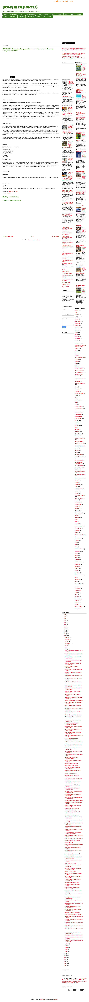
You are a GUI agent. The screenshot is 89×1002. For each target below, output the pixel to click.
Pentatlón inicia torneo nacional (71, 765)
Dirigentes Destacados (80, 383)
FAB (76, 402)
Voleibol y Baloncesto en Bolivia (79, 90)
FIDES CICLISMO (66, 282)
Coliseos (77, 366)
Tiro (76, 586)
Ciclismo (49, 16)
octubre (66, 641)
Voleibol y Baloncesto (31, 14)
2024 (65, 618)
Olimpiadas (21, 16)
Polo (76, 546)
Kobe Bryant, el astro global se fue (84, 230)
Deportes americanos (79, 226)
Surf (76, 577)
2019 (65, 628)
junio (66, 649)
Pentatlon (77, 540)
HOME (5, 14)
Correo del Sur (79, 981)
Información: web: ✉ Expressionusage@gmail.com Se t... (67, 242)
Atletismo (46, 14)
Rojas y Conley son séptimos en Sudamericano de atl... (72, 809)
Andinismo (77, 316)
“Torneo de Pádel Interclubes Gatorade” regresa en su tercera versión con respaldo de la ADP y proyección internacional (74, 50)
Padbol (76, 519)
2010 (65, 961)
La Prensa (82, 978)
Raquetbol (60, 14)
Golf (44, 16)
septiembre (67, 643)
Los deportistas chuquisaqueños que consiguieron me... (73, 910)
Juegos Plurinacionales (80, 471)
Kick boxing (77, 484)
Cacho (76, 355)
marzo (66, 947)
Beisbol (52, 14)
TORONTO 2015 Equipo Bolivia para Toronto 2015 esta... (73, 869)
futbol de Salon (78, 418)
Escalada (77, 391)
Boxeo (38, 16)
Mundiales (77, 508)
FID (76, 404)
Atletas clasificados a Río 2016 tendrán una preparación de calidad (67, 214)
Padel (76, 521)
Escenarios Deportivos (80, 393)
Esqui (76, 397)
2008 (65, 965)
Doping (76, 386)
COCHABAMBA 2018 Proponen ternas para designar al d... (73, 857)
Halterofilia (77, 431)
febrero (66, 949)
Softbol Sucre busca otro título (71, 763)
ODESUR (77, 517)
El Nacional (64, 982)
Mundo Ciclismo (65, 271)
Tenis (40, 14)
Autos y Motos (13, 16)
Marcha (76, 493)
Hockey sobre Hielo (79, 441)
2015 (65, 635)
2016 (65, 633)
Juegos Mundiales (79, 460)
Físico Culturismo (79, 406)
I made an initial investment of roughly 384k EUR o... (67, 228)
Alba (76, 312)
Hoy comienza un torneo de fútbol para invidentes (67, 203)
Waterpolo (77, 608)
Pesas (76, 542)
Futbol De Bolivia (80, 64)
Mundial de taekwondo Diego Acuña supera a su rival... (72, 907)
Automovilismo (78, 321)
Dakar (22, 14)
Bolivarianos (77, 343)
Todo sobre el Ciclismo (79, 265)
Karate (76, 480)
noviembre (67, 639)
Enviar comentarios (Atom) (34, 239)
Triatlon (76, 592)
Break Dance (78, 353)
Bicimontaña (77, 338)
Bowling (76, 348)
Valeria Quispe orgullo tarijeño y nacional (74, 935)
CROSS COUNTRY (79, 368)
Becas (76, 332)
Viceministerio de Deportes (78, 599)
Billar (76, 340)
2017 (65, 631)
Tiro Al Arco (77, 588)
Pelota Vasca (78, 538)
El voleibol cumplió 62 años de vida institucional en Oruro (71, 84)
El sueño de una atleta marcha (70, 159)
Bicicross (77, 336)
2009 (65, 963)
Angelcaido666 (65, 286)
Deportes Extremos (79, 372)
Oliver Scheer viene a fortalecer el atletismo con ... (72, 789)
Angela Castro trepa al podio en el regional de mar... (72, 812)
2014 (65, 953)
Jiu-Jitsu (77, 450)
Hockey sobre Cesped (80, 438)
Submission (77, 572)
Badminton (77, 323)
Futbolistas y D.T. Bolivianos (80, 133)
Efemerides (77, 389)
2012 (65, 957)
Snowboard (77, 566)
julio (66, 647)
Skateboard (77, 564)
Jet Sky (76, 448)
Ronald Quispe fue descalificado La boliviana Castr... (72, 897)
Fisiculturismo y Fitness (80, 408)
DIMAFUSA (77, 381)
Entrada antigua (55, 236)
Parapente (77, 530)
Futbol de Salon (30, 16)
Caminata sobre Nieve (80, 357)
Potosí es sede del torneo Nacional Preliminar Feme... (72, 768)
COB (76, 363)
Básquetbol (77, 330)
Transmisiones (78, 590)
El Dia (77, 982)
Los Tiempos (68, 981)
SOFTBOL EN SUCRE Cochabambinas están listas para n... (73, 792)
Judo (76, 452)
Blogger (56, 999)
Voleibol (76, 604)
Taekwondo (77, 579)
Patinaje (77, 532)
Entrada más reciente (8, 236)
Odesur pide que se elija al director (72, 840)
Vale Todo (77, 596)
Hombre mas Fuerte (79, 443)
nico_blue (42, 999)
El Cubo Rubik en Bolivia (70, 871)
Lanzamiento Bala (79, 488)
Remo (76, 555)
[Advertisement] (44, 30)
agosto (66, 645)
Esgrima (77, 395)
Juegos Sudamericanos (80, 474)
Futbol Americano (79, 412)
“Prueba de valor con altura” (71, 773)
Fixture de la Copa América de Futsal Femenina (84, 155)
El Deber (81, 979)
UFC (76, 594)
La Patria (68, 979)
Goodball (77, 429)
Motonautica (77, 506)
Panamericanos (78, 526)
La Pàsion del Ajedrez (67, 273)
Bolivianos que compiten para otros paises (80, 346)
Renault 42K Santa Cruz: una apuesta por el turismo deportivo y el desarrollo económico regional (73, 54)
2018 (65, 630)
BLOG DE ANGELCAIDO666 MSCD (80, 113)
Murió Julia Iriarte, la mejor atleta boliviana (74, 838)
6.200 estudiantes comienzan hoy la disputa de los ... (72, 880)
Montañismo (77, 502)
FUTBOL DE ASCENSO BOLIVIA (81, 190)
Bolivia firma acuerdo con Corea (72, 882)
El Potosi (73, 981)
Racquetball (77, 551)
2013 (65, 955)
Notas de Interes (78, 513)
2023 (65, 620)
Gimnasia (77, 425)
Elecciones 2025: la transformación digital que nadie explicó (80, 117)
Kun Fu (76, 486)
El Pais (77, 979)
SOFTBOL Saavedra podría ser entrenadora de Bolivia (72, 724)
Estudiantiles (77, 400)
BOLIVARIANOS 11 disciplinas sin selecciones (68, 97)
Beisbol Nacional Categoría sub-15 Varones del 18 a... (72, 854)
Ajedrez (72, 14)
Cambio (84, 981)
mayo (66, 943)
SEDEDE (77, 559)
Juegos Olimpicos (14, 14)
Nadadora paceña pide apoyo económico (74, 800)
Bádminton (77, 325)
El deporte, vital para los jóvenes (72, 815)
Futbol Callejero (78, 414)
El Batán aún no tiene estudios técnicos (73, 714)
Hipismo (77, 436)
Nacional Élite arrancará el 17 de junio (73, 914)
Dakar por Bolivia (80, 171)
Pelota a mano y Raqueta (80, 534)
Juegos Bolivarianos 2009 (67, 267)
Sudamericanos (78, 575)
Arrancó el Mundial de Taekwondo (72, 912)
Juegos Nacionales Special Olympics (79, 463)
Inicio (32, 236)
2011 (65, 959)
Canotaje (77, 359)
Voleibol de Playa (78, 606)
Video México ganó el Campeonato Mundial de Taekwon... (72, 888)
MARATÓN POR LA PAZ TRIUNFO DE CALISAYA (67, 191)
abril (66, 945)
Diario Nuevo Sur (71, 982)
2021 (65, 624)
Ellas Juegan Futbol (81, 151)
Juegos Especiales (79, 454)
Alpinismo (77, 314)
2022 (65, 622)
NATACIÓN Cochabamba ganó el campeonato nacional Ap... (72, 739)
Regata (76, 553)
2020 (65, 626)
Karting (76, 482)
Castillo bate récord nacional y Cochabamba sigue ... (71, 758)
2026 (65, 614)
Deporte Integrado (79, 370)
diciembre (67, 637)
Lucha (76, 491)
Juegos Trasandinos (79, 477)
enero (66, 951)
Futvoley (77, 420)
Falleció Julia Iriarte (69, 842)
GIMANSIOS (77, 423)
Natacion (79, 14)
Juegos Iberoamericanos (80, 456)
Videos (76, 602)
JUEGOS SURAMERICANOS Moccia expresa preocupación (73, 833)
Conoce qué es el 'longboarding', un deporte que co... (72, 782)
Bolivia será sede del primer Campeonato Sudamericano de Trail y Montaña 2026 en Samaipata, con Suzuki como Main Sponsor (74, 58)
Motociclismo (78, 504)
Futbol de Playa (78, 416)
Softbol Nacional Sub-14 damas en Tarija (74, 700)
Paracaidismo (78, 528)
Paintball (77, 523)
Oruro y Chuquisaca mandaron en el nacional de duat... (73, 806)
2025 (65, 616)
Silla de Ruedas (78, 562)
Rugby (66, 14)
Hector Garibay (78, 433)
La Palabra (72, 979)
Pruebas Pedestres (79, 549)
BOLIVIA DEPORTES (20, 8)
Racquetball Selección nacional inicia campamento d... (73, 932)
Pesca (76, 544)
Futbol (5, 16)
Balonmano (77, 327)
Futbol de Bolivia (66, 284)
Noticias (76, 515)
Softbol (76, 568)
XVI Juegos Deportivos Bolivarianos (67, 264)
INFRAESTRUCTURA (80, 445)
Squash (76, 570)
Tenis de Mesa (78, 583)
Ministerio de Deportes (80, 495)
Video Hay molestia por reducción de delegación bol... (73, 664)
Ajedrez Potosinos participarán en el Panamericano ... (72, 771)
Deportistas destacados (80, 378)
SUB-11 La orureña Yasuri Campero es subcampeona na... (73, 798)
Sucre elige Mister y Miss (70, 863)
